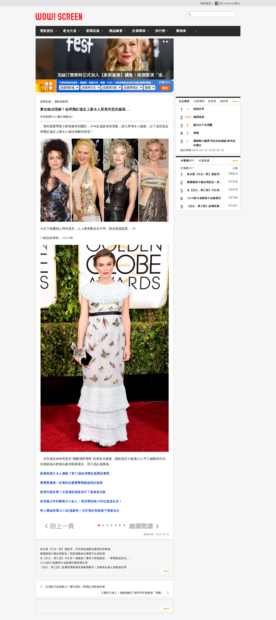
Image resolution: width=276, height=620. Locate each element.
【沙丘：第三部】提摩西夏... (204, 206)
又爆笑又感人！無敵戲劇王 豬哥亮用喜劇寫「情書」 (132, 593)
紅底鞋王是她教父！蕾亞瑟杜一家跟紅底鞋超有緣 (75, 586)
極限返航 (198, 117)
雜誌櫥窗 (115, 30)
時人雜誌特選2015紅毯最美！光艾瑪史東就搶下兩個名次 (79, 510)
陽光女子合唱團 (202, 125)
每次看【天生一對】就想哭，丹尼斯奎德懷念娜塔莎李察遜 (75, 549)
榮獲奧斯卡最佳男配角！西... (204, 182)
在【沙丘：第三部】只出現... (204, 190)
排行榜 (160, 30)
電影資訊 (46, 30)
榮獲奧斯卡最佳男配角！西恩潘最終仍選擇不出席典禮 (72, 553)
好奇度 (212, 101)
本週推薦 (204, 160)
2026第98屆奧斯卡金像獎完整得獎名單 (64, 563)
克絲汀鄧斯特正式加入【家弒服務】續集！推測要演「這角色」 (126, 75)
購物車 (181, 30)
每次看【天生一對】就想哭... (204, 174)
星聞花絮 (92, 30)
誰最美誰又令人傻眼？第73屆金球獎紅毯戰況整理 (75, 473)
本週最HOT (188, 160)
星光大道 (69, 30)
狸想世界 (198, 109)
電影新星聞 (61, 101)
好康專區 (139, 30)
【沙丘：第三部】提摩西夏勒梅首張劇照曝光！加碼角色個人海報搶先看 (83, 567)
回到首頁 (205, 3)
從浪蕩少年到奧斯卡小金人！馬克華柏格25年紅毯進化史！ (81, 501)
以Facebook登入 (228, 3)
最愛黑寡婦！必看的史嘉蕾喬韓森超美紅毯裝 (71, 483)
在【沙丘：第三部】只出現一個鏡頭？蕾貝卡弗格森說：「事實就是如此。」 (86, 558)
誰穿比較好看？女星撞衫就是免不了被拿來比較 (73, 492)
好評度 (224, 101)
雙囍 (196, 133)
